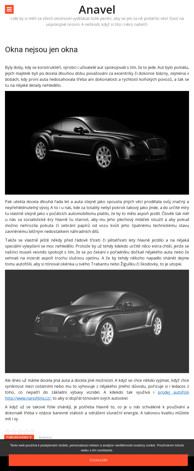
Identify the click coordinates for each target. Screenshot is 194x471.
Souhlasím (98, 460)
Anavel (97, 9)
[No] (187, 455)
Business (45, 437)
